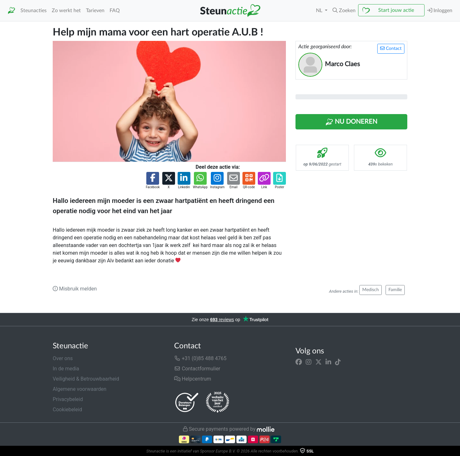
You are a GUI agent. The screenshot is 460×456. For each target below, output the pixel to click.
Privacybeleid (68, 399)
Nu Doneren (351, 122)
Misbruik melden (75, 289)
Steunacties (33, 10)
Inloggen (439, 10)
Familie (395, 290)
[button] (344, 10)
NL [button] (320, 10)
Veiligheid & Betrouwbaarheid (86, 379)
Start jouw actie (396, 10)
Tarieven (95, 10)
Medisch (370, 290)
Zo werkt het (66, 10)
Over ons (63, 358)
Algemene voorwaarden (79, 389)
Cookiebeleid (67, 409)
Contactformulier (197, 369)
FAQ (115, 10)
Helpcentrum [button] (192, 379)
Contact (391, 48)
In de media (66, 369)
